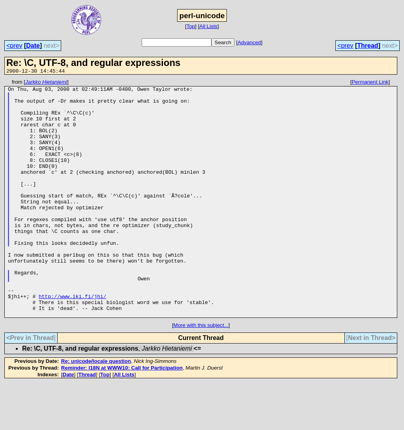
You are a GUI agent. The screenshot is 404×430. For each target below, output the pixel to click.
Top (191, 26)
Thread (367, 45)
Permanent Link (370, 83)
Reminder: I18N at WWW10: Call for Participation (122, 415)
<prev (14, 45)
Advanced (249, 42)
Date (33, 45)
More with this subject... (201, 373)
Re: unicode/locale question (96, 408)
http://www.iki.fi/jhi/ (73, 340)
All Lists (208, 26)
